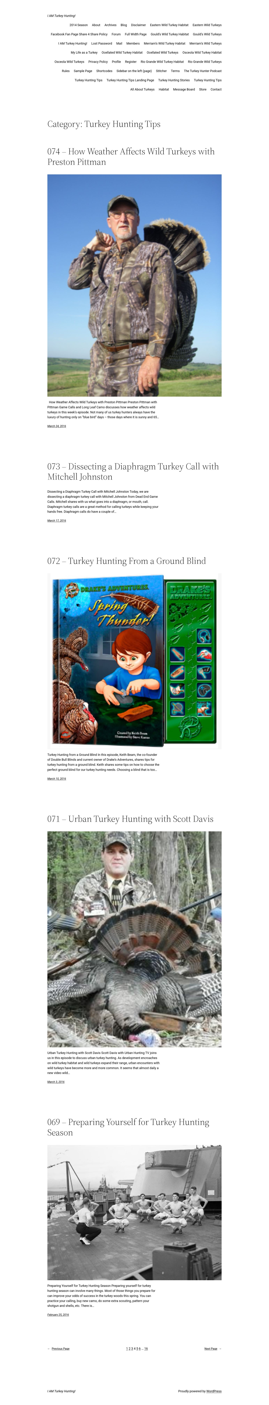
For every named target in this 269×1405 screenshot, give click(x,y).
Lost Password (101, 43)
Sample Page (83, 71)
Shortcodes (104, 71)
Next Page (213, 1349)
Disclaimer (138, 25)
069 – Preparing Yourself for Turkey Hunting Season (128, 1127)
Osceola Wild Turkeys (69, 62)
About (96, 25)
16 (146, 1348)
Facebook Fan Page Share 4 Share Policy (79, 34)
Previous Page (58, 1349)
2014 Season (79, 25)
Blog (124, 25)
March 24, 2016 (56, 426)
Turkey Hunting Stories (174, 80)
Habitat (164, 89)
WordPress (214, 1391)
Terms (175, 71)
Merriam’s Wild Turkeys (206, 43)
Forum (116, 34)
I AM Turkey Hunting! (61, 16)
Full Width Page (136, 34)
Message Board (184, 89)
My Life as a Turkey (84, 52)
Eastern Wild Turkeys (207, 25)
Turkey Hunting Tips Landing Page (130, 80)
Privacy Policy (98, 62)
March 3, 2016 (55, 1082)
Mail (119, 43)
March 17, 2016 (56, 520)
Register (131, 62)
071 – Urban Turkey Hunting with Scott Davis (130, 818)
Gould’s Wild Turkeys (207, 34)
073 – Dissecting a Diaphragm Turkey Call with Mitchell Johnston (133, 471)
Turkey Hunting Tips (88, 80)
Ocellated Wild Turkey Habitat (122, 52)
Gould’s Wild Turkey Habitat (170, 34)
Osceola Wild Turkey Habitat (202, 52)
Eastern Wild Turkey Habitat (169, 25)
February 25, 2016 (58, 1314)
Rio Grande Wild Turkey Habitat (162, 62)
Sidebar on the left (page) (134, 71)
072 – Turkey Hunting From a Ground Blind (126, 561)
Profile (116, 62)
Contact (216, 89)
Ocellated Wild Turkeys (162, 52)
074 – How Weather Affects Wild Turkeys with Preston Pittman (131, 156)
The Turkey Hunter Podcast (203, 71)
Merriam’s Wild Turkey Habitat (164, 43)
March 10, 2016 (56, 778)
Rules (66, 71)
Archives (111, 25)
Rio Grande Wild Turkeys (205, 62)
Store (202, 89)
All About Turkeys (142, 89)
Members (133, 43)
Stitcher (161, 71)
